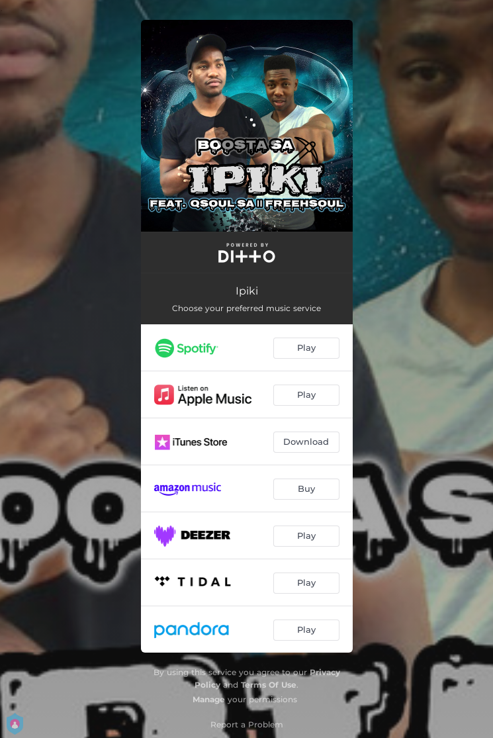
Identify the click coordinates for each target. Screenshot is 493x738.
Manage (209, 699)
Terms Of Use (268, 685)
